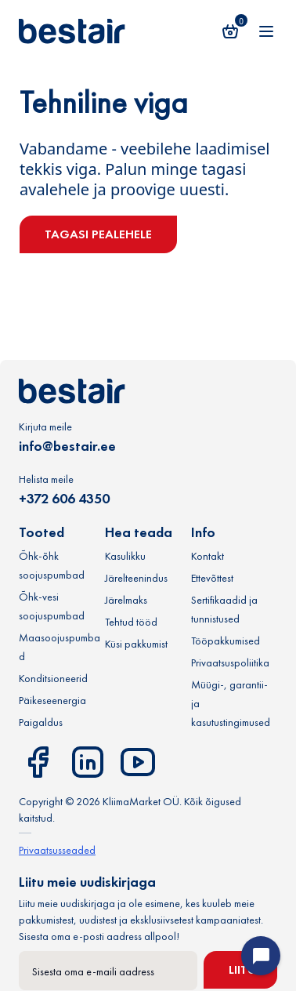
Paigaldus (41, 722)
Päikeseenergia (52, 700)
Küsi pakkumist (136, 644)
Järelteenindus (136, 578)
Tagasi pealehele (98, 234)
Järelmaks (126, 600)
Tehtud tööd (131, 622)
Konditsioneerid (53, 678)
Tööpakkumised (225, 640)
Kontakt (207, 556)
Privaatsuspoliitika (230, 662)
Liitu (242, 969)
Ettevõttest (212, 578)
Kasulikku (125, 556)
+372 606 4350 (64, 498)
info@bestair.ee (67, 446)
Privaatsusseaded (57, 850)
